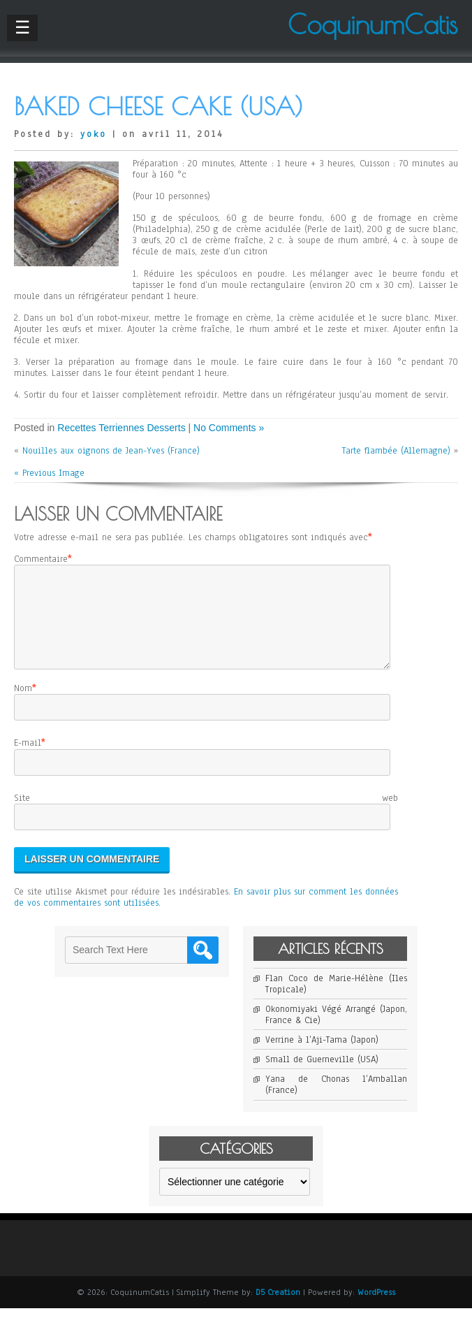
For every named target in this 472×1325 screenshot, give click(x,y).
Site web (206, 815)
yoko (93, 134)
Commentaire (41, 559)
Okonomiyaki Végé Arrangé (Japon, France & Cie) (336, 1031)
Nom (23, 705)
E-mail (27, 759)
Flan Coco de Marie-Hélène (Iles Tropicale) (336, 1001)
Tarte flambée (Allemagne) (396, 450)
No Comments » (228, 427)
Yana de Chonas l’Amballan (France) (336, 1101)
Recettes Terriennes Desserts (121, 427)
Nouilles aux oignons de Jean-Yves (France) (111, 450)
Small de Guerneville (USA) (321, 1076)
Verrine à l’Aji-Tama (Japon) (321, 1056)
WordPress (376, 1309)
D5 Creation (278, 1309)
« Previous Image (49, 473)
